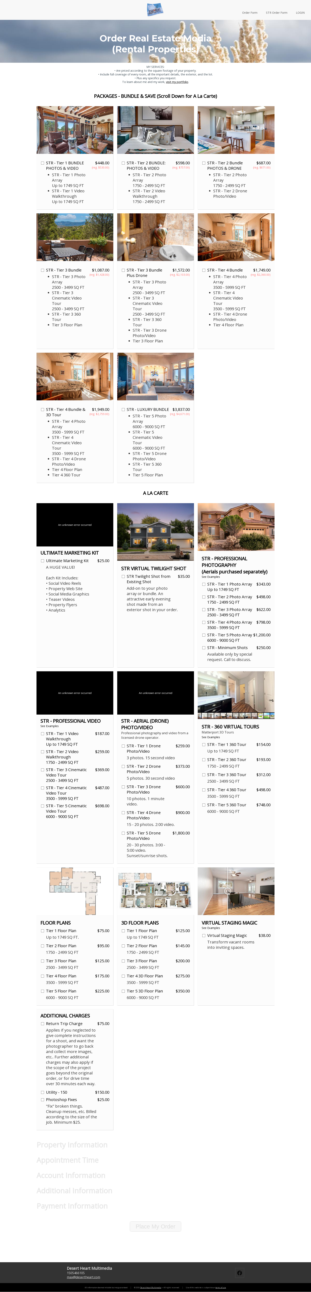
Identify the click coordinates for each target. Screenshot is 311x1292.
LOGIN (300, 12)
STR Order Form (276, 12)
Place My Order (155, 1226)
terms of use (220, 1287)
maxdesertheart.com (83, 1277)
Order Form (249, 12)
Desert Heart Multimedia (150, 1287)
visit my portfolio (177, 82)
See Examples (211, 577)
